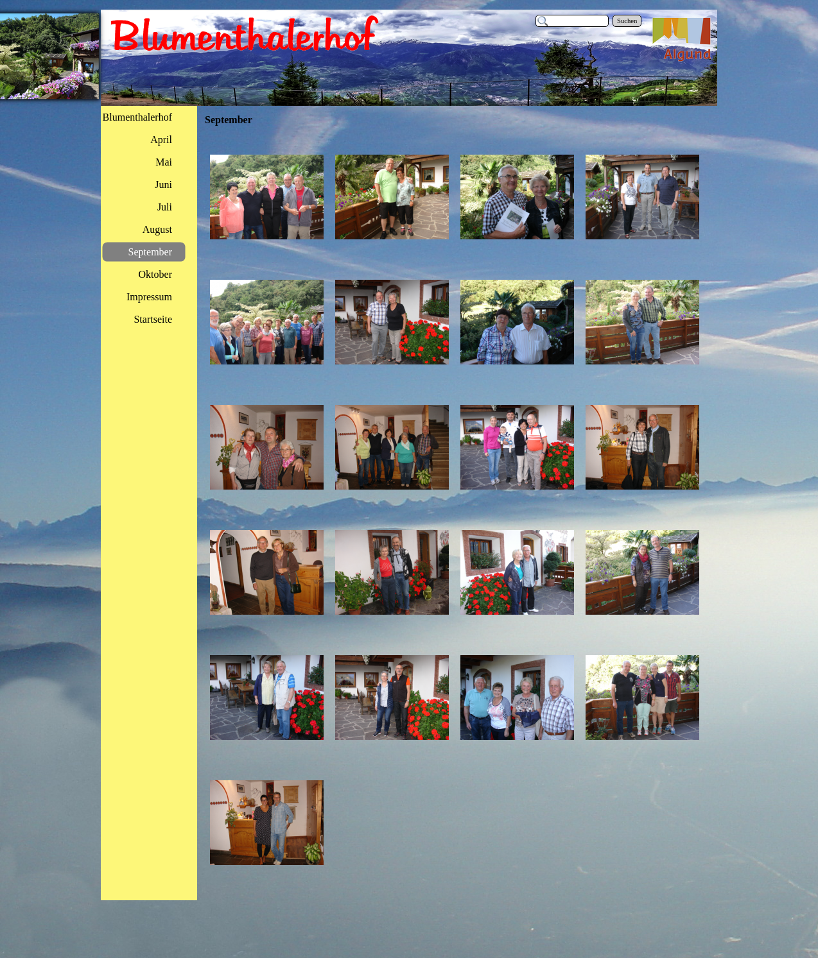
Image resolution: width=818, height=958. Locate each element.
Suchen (627, 20)
